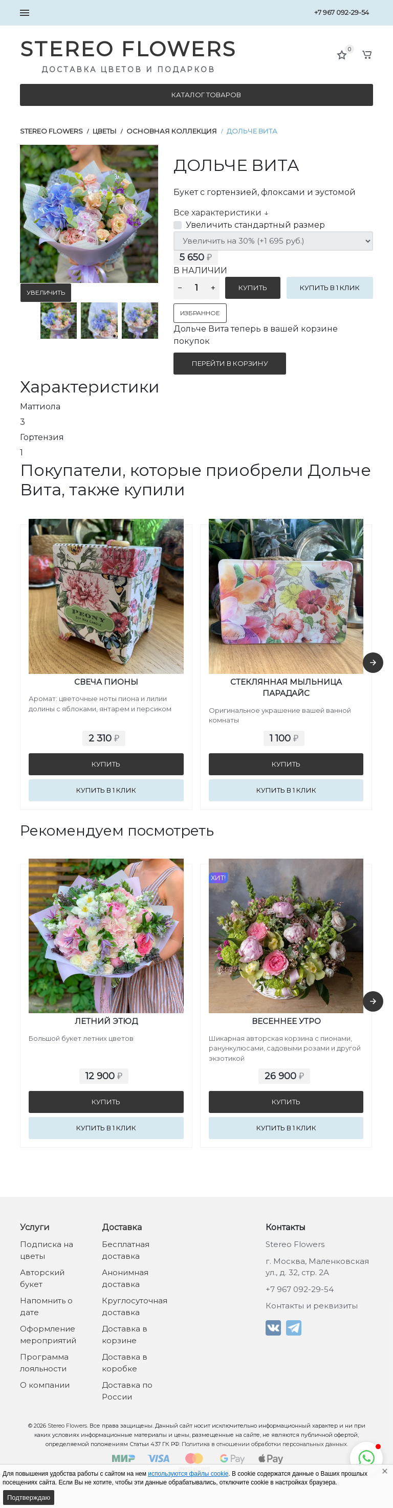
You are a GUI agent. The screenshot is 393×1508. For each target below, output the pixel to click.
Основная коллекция (171, 131)
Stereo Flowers (51, 131)
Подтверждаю (28, 1497)
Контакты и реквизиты (312, 1305)
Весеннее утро (286, 1021)
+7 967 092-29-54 (341, 12)
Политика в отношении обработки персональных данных (264, 1444)
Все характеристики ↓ (221, 212)
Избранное (200, 313)
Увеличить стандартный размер (255, 225)
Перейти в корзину (230, 363)
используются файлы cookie (188, 1473)
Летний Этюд (106, 1021)
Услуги (35, 1227)
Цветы (105, 131)
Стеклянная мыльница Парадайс (286, 687)
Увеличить (46, 292)
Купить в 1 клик (330, 287)
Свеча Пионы (106, 682)
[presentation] (373, 662)
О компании (45, 1385)
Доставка (122, 1227)
